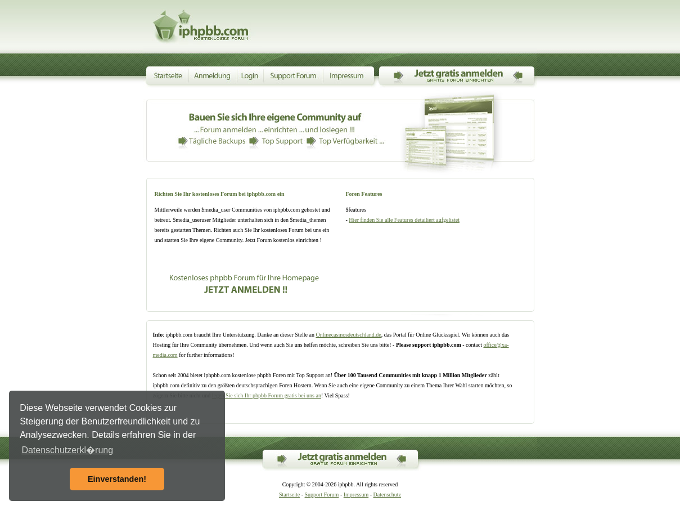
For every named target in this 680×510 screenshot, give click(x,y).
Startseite (289, 494)
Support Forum (322, 494)
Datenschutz (387, 494)
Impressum (356, 494)
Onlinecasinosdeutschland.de (348, 335)
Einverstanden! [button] (117, 479)
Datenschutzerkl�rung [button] (67, 450)
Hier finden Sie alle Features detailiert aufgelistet (404, 220)
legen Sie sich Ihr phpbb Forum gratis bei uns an (266, 395)
